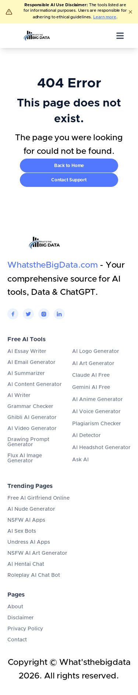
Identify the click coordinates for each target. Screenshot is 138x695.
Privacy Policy (25, 632)
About (15, 610)
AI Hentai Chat (25, 571)
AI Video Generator (32, 438)
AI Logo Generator (95, 361)
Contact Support (69, 180)
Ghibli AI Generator (32, 427)
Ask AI (80, 469)
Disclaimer (20, 621)
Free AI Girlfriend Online (38, 505)
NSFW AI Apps (26, 527)
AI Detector (86, 445)
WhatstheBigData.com (52, 265)
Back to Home (69, 165)
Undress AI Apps (28, 549)
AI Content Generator (34, 394)
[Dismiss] (130, 12)
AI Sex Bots (21, 538)
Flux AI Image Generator (24, 468)
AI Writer (19, 405)
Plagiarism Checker (96, 433)
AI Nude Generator (31, 516)
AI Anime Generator (97, 409)
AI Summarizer (26, 383)
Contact (17, 643)
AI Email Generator (31, 372)
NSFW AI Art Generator (37, 560)
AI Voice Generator (96, 421)
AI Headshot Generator (101, 457)
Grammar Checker (30, 416)
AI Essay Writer (26, 361)
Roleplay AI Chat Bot (33, 582)
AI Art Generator (93, 373)
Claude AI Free (91, 385)
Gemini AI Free (91, 397)
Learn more (104, 17)
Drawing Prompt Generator (28, 452)
